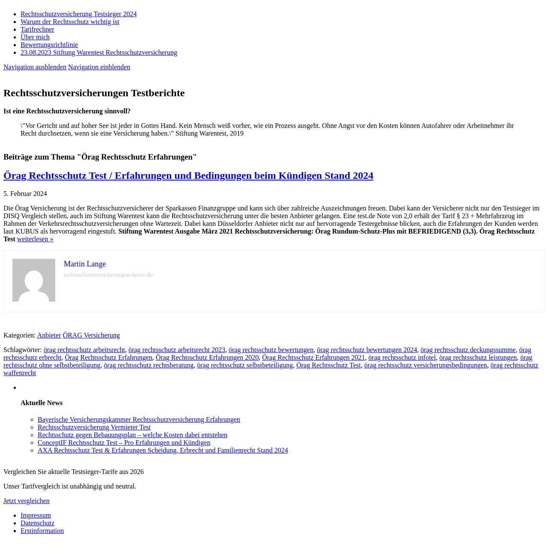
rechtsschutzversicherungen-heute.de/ (109, 275)
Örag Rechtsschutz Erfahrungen (108, 357)
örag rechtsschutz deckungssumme (467, 349)
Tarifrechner (37, 29)
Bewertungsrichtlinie (49, 44)
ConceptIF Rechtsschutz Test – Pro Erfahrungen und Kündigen (124, 442)
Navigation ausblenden (34, 67)
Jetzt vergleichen (26, 500)
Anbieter (49, 335)
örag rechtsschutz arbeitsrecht (84, 349)
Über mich (35, 37)
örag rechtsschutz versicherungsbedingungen (425, 365)
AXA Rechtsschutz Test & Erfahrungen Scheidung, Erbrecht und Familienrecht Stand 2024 (163, 450)
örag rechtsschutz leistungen (478, 357)
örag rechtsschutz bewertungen (271, 349)
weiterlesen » (35, 239)
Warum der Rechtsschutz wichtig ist (70, 21)
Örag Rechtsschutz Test (328, 365)
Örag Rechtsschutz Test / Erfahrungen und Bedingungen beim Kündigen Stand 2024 (188, 175)
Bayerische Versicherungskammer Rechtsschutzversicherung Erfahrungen (139, 419)
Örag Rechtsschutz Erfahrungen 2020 (207, 357)
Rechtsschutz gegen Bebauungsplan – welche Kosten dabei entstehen (132, 434)
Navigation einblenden (99, 67)
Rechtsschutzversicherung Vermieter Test (94, 427)
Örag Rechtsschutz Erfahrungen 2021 (313, 357)
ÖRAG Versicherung (91, 335)
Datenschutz (37, 523)
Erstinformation (42, 530)
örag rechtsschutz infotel (402, 357)
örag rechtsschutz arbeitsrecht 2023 (176, 349)
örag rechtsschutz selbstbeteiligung (245, 365)
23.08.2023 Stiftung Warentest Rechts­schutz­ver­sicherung (99, 52)
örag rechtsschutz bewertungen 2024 (367, 349)
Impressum (36, 515)
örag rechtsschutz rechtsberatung (149, 365)
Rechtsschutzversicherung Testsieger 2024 (79, 14)
